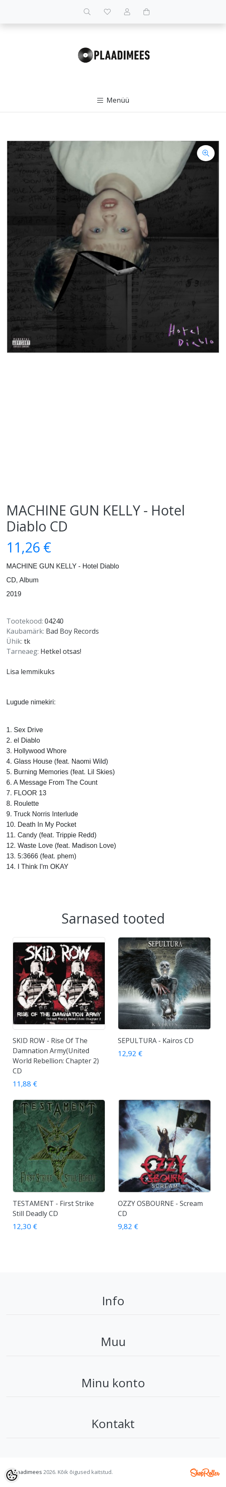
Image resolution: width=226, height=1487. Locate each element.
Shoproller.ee (205, 1472)
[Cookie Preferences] (11, 1475)
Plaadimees (27, 1472)
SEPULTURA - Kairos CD (156, 1040)
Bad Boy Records (72, 631)
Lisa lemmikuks (30, 671)
